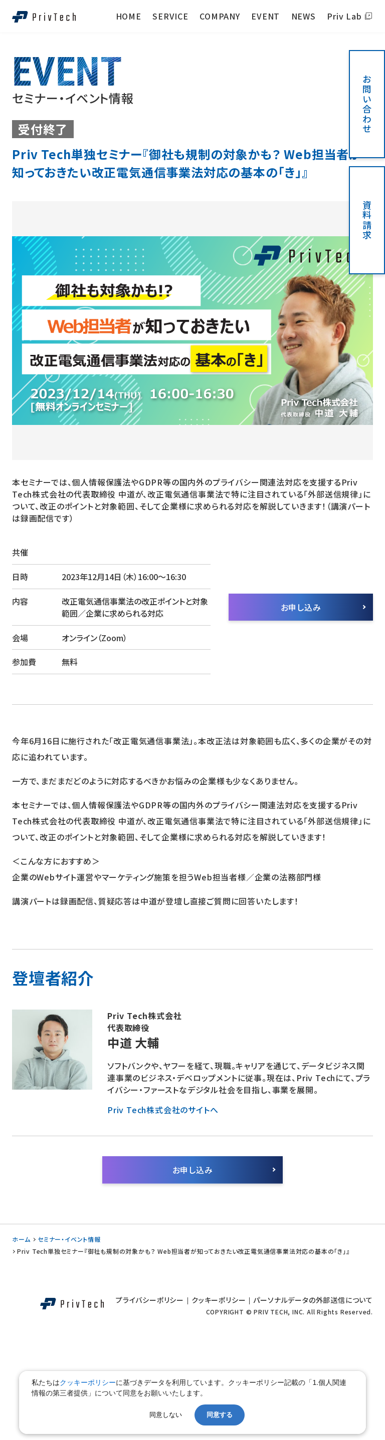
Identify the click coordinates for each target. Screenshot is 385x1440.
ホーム (21, 1239)
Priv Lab (344, 16)
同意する (220, 1414)
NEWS (303, 16)
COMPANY (220, 16)
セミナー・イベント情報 (69, 1239)
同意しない (165, 1414)
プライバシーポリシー (150, 1300)
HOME (128, 16)
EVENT (265, 16)
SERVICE (170, 16)
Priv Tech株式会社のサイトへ (162, 1110)
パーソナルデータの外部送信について (313, 1300)
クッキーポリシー (218, 1300)
